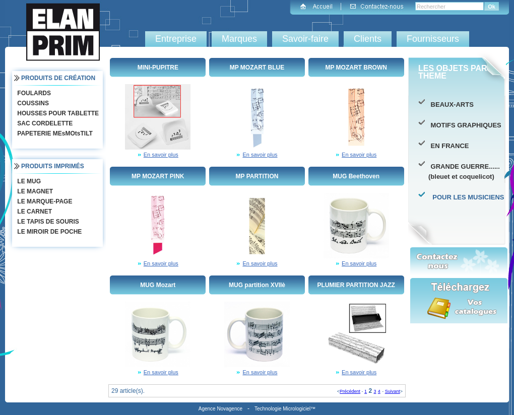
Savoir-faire (305, 39)
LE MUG (28, 181)
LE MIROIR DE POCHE (48, 231)
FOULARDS (33, 93)
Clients (367, 39)
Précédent (350, 391)
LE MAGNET (34, 191)
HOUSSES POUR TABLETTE (57, 113)
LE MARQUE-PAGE (43, 201)
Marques (239, 39)
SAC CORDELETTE (44, 123)
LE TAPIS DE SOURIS (47, 221)
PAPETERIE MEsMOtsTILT (54, 133)
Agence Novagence (220, 408)
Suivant (392, 391)
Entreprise (176, 39)
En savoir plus (161, 155)
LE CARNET (33, 211)
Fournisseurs (433, 39)
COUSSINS (32, 103)
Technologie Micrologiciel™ (284, 408)
